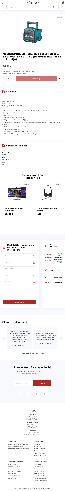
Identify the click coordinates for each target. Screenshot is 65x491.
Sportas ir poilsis (12, 478)
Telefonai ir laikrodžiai (14, 476)
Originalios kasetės (39, 476)
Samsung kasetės (39, 473)
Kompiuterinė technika (14, 471)
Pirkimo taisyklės (39, 451)
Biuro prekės (11, 469)
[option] (16, 202)
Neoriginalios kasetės (40, 478)
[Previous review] (4, 338)
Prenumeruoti (42, 383)
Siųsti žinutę (19, 302)
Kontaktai (37, 444)
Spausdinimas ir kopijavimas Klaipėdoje (19, 448)
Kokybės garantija (39, 448)
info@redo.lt (58, 257)
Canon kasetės (38, 467)
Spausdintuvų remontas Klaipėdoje (18, 444)
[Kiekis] (8, 79)
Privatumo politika (39, 453)
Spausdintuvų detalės (40, 480)
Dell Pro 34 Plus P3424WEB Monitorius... (14, 209)
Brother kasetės (39, 471)
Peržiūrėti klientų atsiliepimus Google (32, 353)
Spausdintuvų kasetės (14, 467)
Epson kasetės (38, 469)
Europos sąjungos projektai (42, 455)
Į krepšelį (35, 78)
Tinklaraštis (37, 446)
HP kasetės (37, 464)
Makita (4, 154)
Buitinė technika (12, 473)
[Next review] (61, 338)
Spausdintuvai (12, 464)
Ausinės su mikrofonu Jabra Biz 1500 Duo (47, 209)
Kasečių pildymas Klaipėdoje (16, 446)
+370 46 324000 (59, 254)
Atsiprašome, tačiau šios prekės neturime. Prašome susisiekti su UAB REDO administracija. (18, 72)
